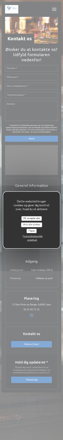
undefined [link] (32, 240)
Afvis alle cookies (31, 224)
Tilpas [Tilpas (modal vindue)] (31, 230)
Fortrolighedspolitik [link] (33, 236)
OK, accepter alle (31, 218)
